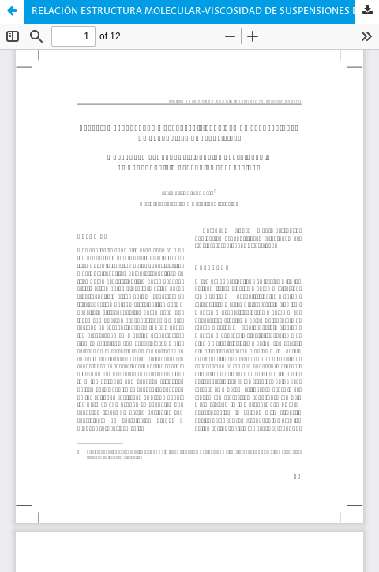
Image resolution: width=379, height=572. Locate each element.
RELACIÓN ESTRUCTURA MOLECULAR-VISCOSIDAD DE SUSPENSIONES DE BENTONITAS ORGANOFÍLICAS (205, 11)
